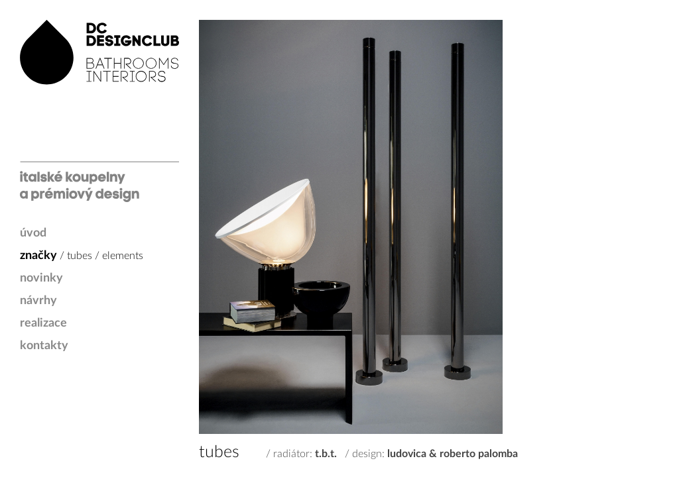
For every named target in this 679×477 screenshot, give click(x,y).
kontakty (44, 346)
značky (38, 256)
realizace (43, 323)
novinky (41, 278)
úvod (33, 233)
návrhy (38, 301)
